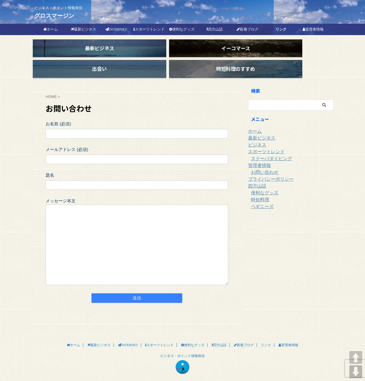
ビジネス (256, 135)
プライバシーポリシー (268, 169)
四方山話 (256, 176)
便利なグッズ (263, 183)
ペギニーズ (261, 196)
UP (355, 357)
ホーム (254, 121)
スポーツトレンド (264, 142)
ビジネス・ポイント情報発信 (182, 346)
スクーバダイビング (269, 148)
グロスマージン (54, 16)
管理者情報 (258, 155)
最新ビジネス (260, 128)
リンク (281, 29)
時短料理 (259, 190)
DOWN (355, 371)
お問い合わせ (263, 162)
